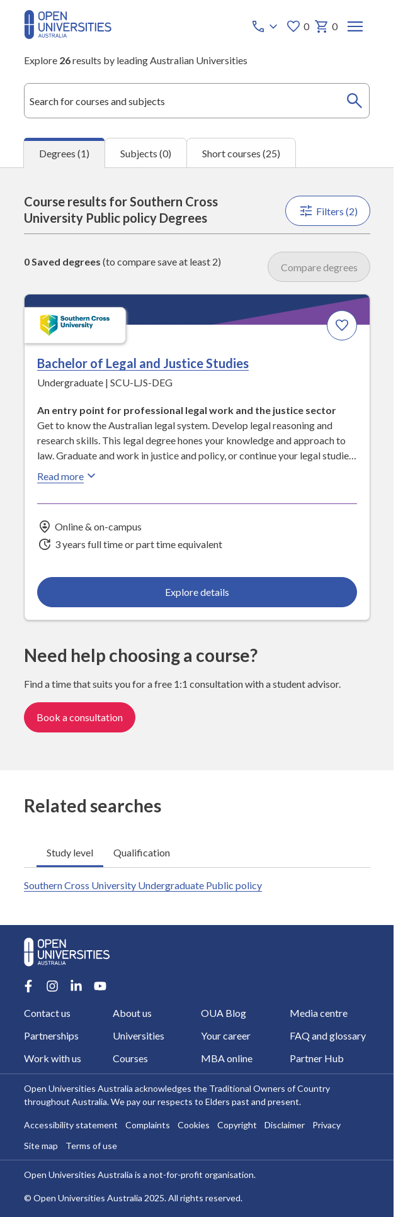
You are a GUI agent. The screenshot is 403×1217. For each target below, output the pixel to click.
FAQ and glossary (327, 1035)
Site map (41, 1145)
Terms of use (91, 1145)
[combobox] (197, 100)
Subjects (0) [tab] (145, 153)
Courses (129, 1058)
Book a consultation (80, 717)
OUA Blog (223, 1013)
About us (131, 1013)
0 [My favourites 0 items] (297, 26)
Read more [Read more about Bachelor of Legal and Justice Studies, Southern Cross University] (68, 475)
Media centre (318, 1013)
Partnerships (51, 1035)
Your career (226, 1035)
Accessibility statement (71, 1124)
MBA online (227, 1058)
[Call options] (265, 26)
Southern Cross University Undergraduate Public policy (143, 885)
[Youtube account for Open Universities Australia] (100, 986)
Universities (138, 1035)
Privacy (326, 1124)
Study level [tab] (70, 852)
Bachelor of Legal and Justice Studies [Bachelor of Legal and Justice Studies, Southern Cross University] (143, 363)
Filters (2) (327, 210)
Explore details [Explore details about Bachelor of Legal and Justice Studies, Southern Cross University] (197, 592)
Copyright (237, 1124)
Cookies (194, 1124)
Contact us (47, 1013)
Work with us (52, 1058)
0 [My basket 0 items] (325, 26)
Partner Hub (316, 1058)
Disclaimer (284, 1124)
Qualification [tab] (141, 852)
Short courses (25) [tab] (241, 153)
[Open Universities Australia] (67, 35)
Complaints (147, 1124)
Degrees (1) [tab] (64, 153)
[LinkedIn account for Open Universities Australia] (76, 986)
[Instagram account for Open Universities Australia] (52, 986)
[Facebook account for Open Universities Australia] (28, 986)
